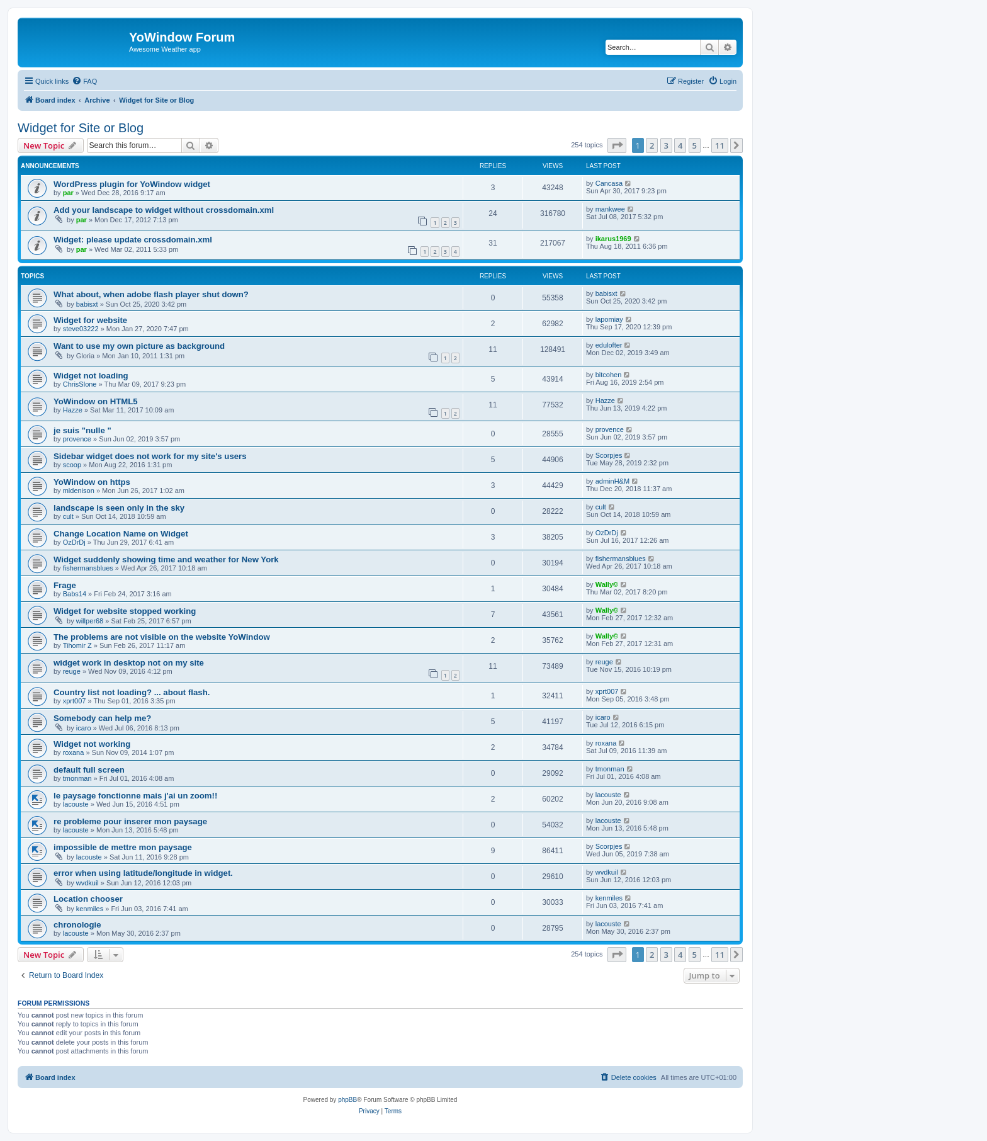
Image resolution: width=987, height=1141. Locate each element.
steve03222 (81, 328)
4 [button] (680, 145)
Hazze (72, 410)
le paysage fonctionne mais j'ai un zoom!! (135, 795)
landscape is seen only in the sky (119, 508)
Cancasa (609, 183)
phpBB (347, 1099)
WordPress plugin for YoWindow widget (132, 184)
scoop (72, 464)
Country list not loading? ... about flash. (132, 692)
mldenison (78, 490)
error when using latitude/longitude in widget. (143, 873)
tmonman (77, 778)
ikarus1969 (613, 238)
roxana (73, 752)
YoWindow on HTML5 (96, 401)
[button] (616, 145)
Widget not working (92, 744)
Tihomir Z (77, 645)
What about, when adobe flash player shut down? (151, 294)
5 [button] (694, 145)
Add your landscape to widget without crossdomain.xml (164, 210)
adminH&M (612, 481)
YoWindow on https (92, 482)
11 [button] (720, 145)
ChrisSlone (80, 384)
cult (68, 516)
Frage (65, 585)
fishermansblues (88, 568)
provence (77, 439)
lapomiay (609, 319)
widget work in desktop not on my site (129, 662)
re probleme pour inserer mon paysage (130, 821)
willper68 (89, 621)
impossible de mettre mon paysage (123, 847)
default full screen (89, 770)
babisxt (87, 304)
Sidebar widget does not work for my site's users (150, 456)
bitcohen (608, 374)
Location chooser (88, 899)
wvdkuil (87, 883)
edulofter (609, 345)
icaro (83, 728)
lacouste (76, 804)
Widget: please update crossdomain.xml (133, 239)
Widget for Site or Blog (81, 128)
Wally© (606, 584)
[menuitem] (84, 81)
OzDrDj (74, 542)
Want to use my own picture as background (139, 346)
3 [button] (666, 145)
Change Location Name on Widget (121, 533)
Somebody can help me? (102, 718)
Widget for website (90, 320)
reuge (72, 671)
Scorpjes (609, 455)
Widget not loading (91, 375)
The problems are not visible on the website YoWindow (162, 637)
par (68, 192)
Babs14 (74, 594)
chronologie (77, 924)
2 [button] (652, 145)
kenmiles (89, 908)
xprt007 (74, 701)
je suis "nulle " (82, 430)
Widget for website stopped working (125, 611)
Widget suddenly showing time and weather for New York (166, 559)
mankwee (610, 209)
